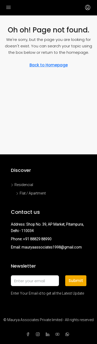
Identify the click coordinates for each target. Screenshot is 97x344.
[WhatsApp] (68, 334)
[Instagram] (39, 334)
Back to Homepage (48, 65)
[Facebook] (29, 334)
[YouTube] (58, 334)
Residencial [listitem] (22, 185)
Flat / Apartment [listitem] (31, 193)
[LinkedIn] (48, 334)
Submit (76, 280)
